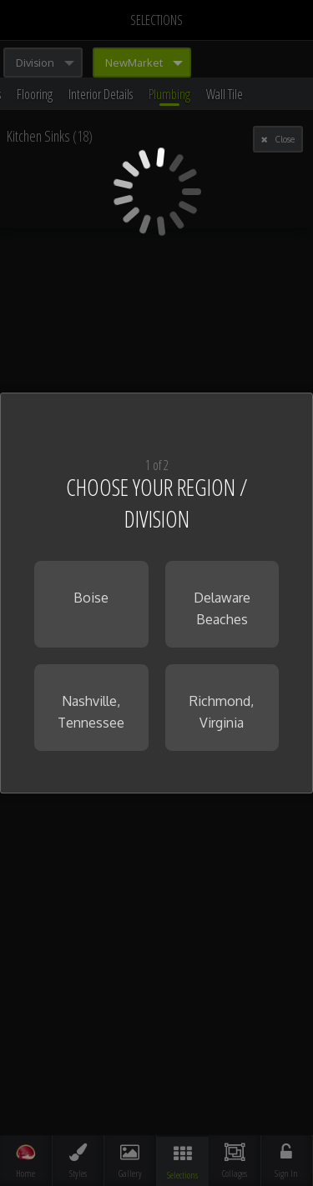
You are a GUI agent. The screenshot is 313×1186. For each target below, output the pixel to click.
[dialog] (156, 593)
